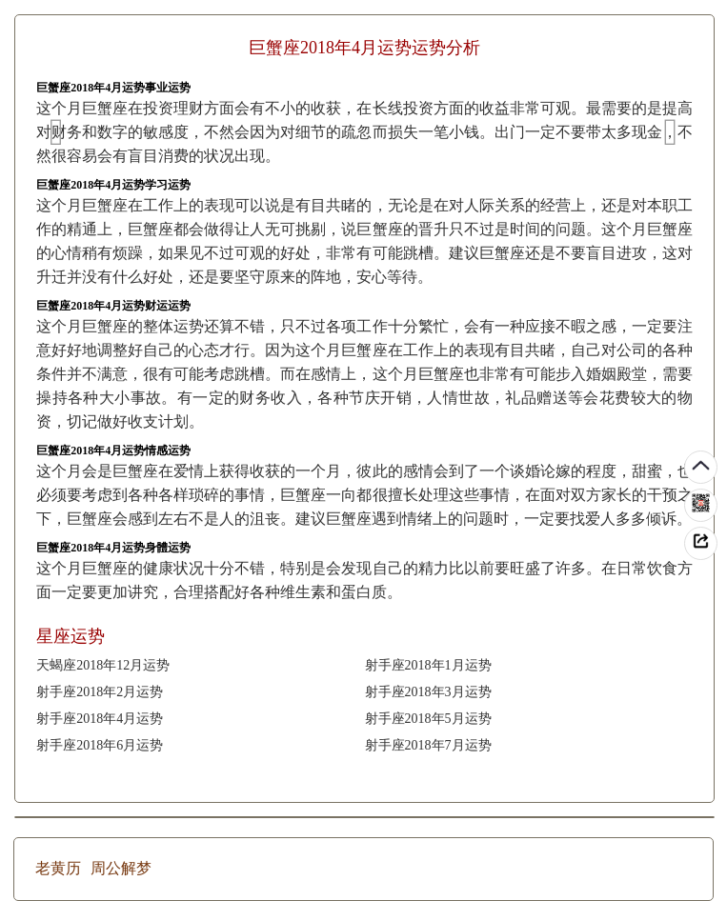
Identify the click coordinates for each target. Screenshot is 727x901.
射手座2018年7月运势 (428, 745)
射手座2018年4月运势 (99, 718)
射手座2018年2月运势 (99, 692)
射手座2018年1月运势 (428, 665)
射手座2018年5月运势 (428, 718)
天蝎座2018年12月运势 (103, 665)
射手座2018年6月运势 (99, 745)
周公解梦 (121, 868)
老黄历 (58, 868)
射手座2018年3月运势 (428, 692)
